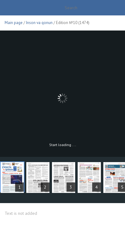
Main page (14, 22)
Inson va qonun (39, 22)
